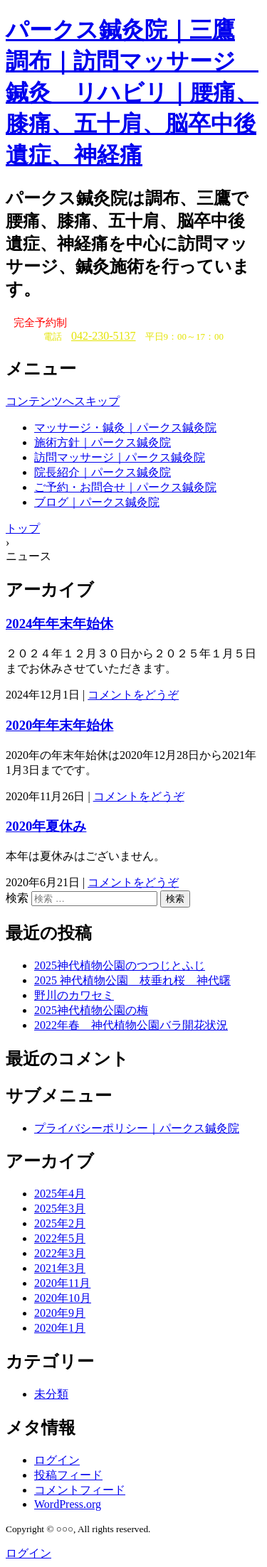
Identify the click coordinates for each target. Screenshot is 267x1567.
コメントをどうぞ (133, 695)
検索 (17, 898)
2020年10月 (62, 1298)
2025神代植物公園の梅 (91, 1010)
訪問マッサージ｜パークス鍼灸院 (119, 457)
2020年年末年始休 (59, 725)
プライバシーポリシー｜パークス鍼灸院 (136, 1128)
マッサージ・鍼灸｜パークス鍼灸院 (125, 427)
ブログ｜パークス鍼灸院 (96, 502)
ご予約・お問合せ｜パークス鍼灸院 (125, 487)
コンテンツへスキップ (63, 401)
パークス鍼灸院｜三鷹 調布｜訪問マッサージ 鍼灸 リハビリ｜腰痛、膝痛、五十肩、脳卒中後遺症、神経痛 (132, 92)
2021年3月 (59, 1268)
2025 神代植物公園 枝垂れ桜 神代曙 (132, 980)
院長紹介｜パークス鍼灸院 (102, 472)
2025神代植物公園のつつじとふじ (119, 965)
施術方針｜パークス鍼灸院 (102, 442)
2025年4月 (59, 1194)
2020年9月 (59, 1313)
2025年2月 (59, 1223)
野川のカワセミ (74, 995)
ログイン (57, 1460)
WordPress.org (67, 1504)
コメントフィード (79, 1490)
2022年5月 (59, 1238)
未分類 (51, 1394)
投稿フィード (68, 1475)
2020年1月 (59, 1328)
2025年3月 (59, 1208)
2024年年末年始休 (59, 623)
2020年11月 (62, 1283)
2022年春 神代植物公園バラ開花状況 (131, 1025)
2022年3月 (59, 1253)
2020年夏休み (46, 826)
